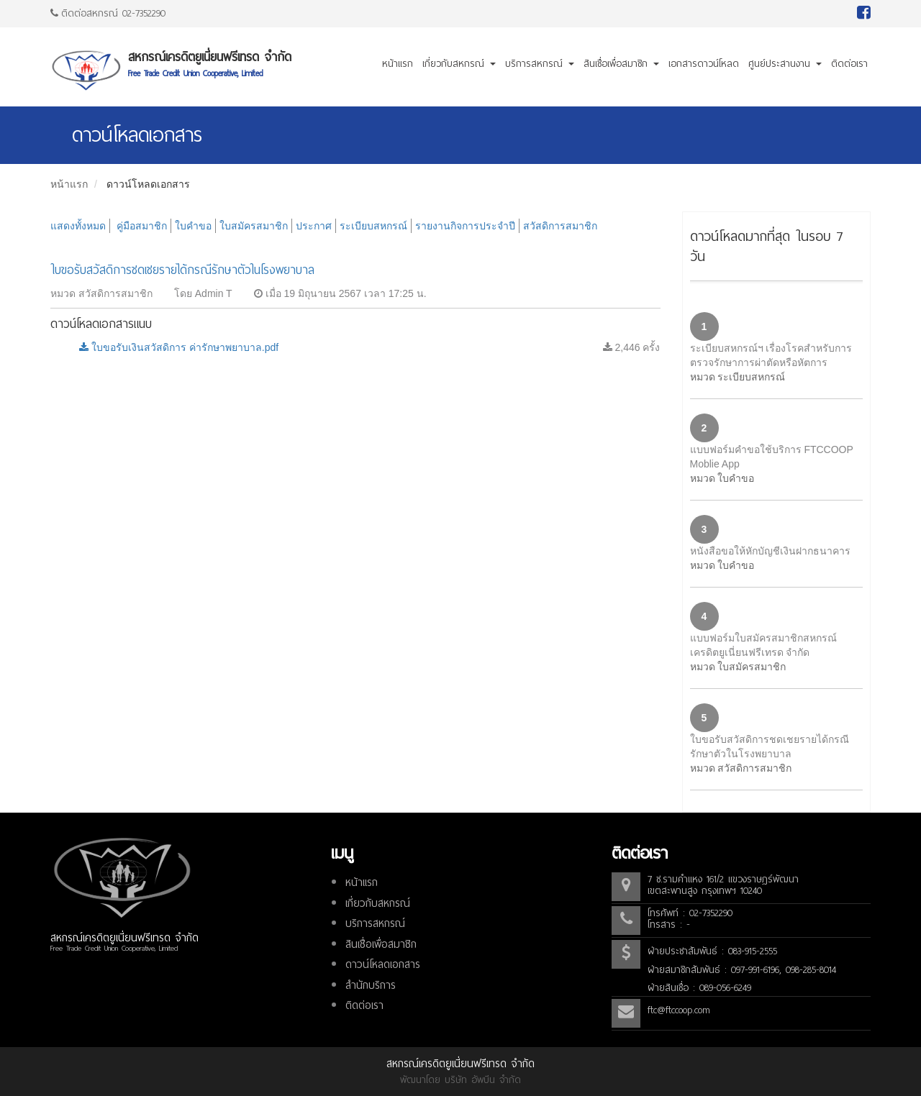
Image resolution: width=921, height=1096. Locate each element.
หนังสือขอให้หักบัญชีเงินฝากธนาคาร (770, 551)
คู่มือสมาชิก (142, 226)
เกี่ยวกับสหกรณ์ (377, 903)
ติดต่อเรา (849, 63)
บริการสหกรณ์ (375, 923)
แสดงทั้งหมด (78, 226)
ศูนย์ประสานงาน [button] (785, 63)
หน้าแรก (397, 63)
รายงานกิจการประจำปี (465, 226)
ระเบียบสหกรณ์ (373, 226)
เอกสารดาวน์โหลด (703, 63)
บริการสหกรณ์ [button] (539, 63)
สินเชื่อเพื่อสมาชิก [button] (621, 63)
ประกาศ (314, 226)
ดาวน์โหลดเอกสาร (148, 184)
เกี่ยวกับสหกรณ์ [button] (459, 63)
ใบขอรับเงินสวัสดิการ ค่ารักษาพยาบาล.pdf (178, 347)
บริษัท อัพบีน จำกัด (483, 1080)
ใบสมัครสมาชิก (253, 226)
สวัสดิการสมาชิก (560, 226)
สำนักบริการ (370, 985)
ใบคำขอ (193, 226)
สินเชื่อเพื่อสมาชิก (381, 944)
